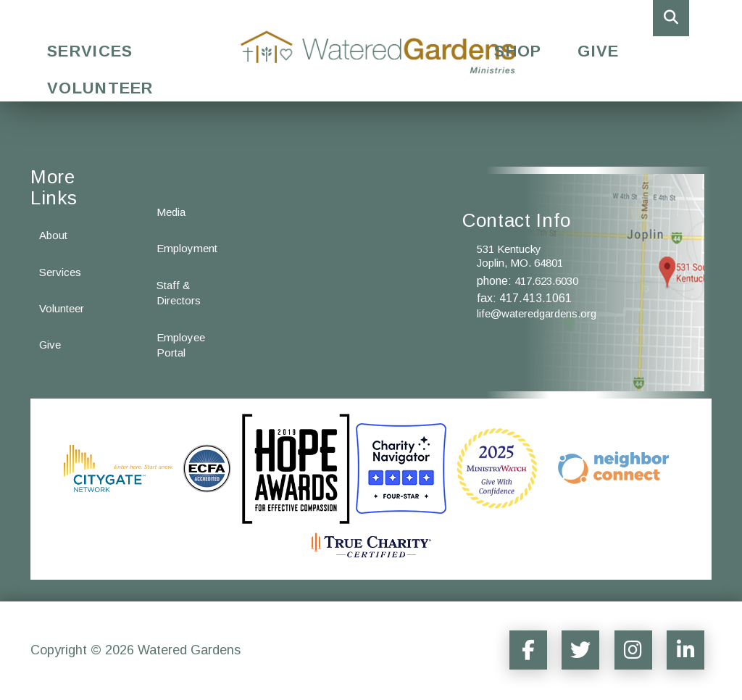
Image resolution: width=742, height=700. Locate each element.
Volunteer (100, 88)
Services (90, 51)
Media (171, 212)
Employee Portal (181, 345)
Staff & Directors (179, 293)
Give (598, 51)
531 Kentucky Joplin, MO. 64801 (520, 256)
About (53, 235)
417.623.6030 (546, 281)
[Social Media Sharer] (520, 650)
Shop (517, 51)
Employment (187, 248)
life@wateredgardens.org (536, 313)
